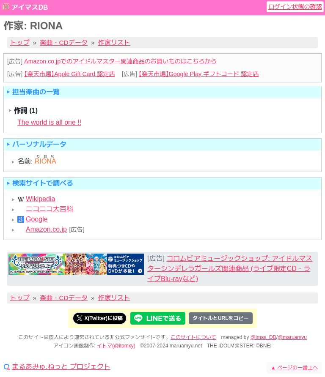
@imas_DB (263, 337)
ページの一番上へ (294, 368)
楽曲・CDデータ (64, 42)
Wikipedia (40, 199)
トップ (20, 42)
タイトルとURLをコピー (221, 318)
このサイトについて (193, 337)
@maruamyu (292, 337)
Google (37, 219)
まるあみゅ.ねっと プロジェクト (61, 366)
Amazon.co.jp (46, 229)
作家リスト (114, 42)
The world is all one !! (49, 122)
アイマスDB (29, 7)
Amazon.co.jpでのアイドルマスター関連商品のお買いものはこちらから (120, 61)
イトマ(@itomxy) (116, 346)
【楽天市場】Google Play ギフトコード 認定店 (199, 74)
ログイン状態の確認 (295, 6)
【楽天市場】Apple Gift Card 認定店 (69, 74)
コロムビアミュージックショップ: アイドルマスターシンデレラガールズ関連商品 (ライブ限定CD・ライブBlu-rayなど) (229, 268)
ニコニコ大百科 (49, 209)
